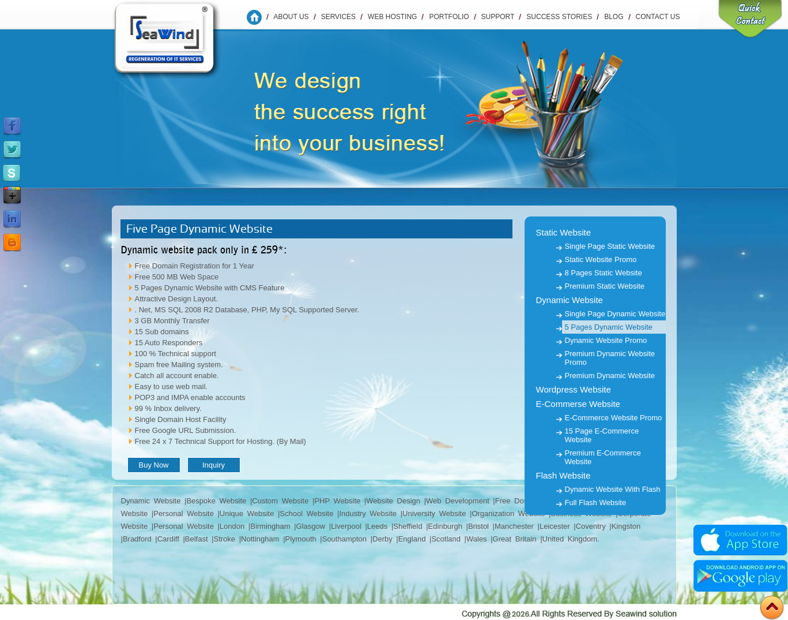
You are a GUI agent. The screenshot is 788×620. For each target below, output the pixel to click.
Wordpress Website (573, 389)
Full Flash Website (596, 502)
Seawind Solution (174, 43)
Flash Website (563, 475)
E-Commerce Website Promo (613, 417)
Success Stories (559, 17)
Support (498, 17)
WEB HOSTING (392, 17)
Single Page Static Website (610, 246)
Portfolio (449, 17)
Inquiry (213, 465)
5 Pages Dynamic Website (609, 327)
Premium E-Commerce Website (603, 457)
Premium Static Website (604, 286)
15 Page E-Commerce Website (602, 435)
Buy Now (153, 465)
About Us (291, 17)
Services (338, 17)
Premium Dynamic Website (610, 375)
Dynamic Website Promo (606, 340)
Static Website (563, 232)
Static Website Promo (601, 259)
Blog (613, 17)
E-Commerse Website (578, 404)
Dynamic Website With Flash (613, 489)
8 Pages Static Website (603, 272)
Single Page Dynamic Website (615, 313)
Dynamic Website (569, 300)
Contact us (658, 17)
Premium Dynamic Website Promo (610, 358)
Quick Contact (750, 20)
